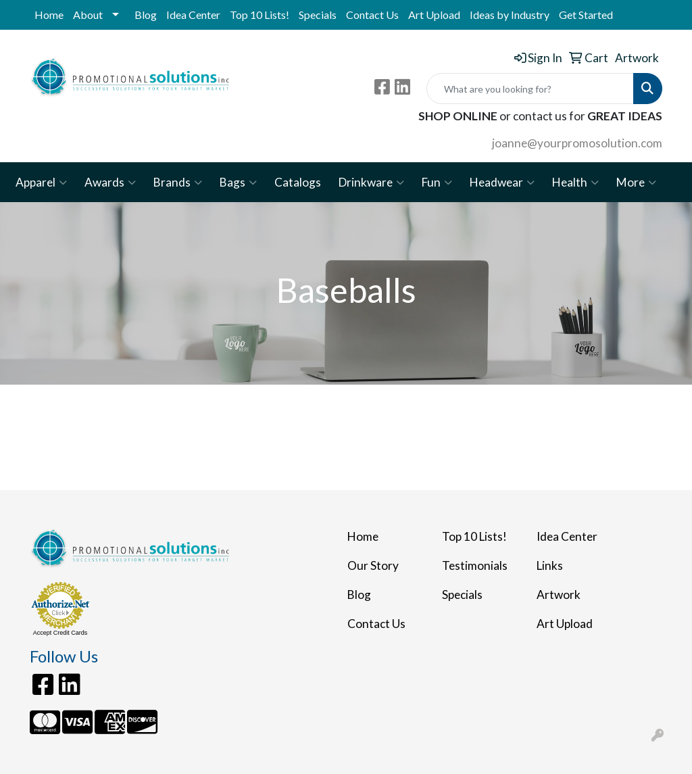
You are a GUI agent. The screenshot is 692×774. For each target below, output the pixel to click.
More (636, 182)
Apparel (41, 182)
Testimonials (475, 565)
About (88, 14)
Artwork (558, 594)
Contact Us (372, 14)
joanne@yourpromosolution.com (577, 143)
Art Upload (434, 14)
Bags (238, 182)
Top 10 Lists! (259, 14)
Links (550, 565)
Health (575, 182)
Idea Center (193, 14)
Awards (110, 182)
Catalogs (297, 182)
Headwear (502, 182)
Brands (177, 182)
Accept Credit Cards (60, 632)
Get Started (586, 14)
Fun (437, 182)
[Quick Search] (530, 88)
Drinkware (371, 182)
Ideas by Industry (509, 14)
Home (49, 14)
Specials (318, 14)
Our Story (373, 565)
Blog (145, 14)
